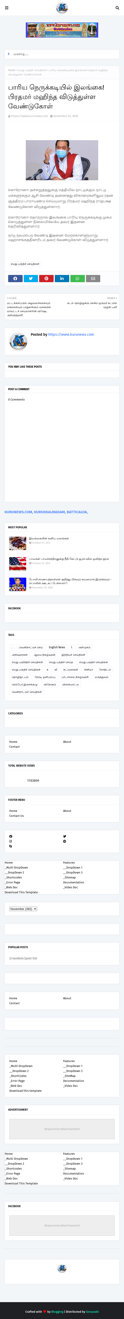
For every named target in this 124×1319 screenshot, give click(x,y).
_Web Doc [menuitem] (11, 887)
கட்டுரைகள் (70, 669)
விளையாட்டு (70, 684)
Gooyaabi (92, 1311)
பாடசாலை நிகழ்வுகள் (75, 677)
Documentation (73, 1081)
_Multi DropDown (21, 1066)
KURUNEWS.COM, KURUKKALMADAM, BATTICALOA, (46, 512)
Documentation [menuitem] (73, 882)
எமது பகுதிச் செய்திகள (93, 662)
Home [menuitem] (9, 862)
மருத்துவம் (101, 677)
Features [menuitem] (69, 862)
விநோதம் (50, 684)
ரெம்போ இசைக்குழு (25, 684)
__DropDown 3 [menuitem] (72, 872)
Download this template (25, 1090)
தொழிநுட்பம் (20, 677)
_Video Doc (70, 1085)
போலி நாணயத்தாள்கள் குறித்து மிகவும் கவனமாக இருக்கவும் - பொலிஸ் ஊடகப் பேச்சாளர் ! (70, 581)
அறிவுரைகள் (20, 654)
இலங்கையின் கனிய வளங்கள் (49, 538)
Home (11, 70)
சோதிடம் (105, 669)
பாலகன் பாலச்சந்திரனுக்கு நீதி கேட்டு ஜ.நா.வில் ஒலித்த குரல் (69, 558)
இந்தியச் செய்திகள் (73, 654)
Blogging (57, 1311)
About (67, 741)
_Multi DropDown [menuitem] (16, 867)
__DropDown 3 (72, 1071)
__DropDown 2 (19, 1071)
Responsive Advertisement (62, 1129)
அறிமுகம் (84, 647)
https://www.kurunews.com (29, 116)
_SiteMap (69, 1076)
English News (57, 647)
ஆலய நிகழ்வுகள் (44, 654)
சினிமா (88, 669)
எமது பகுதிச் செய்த (61, 662)
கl (56, 669)
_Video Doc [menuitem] (70, 887)
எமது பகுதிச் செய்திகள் (32, 70)
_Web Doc (15, 1085)
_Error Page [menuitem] (12, 882)
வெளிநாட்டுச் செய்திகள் (27, 691)
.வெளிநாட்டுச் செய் (31, 647)
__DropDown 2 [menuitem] (14, 872)
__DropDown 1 (72, 1066)
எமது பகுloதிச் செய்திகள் (27, 662)
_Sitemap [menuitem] (69, 877)
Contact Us (16, 815)
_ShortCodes (17, 1076)
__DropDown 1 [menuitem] (72, 867)
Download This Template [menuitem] (21, 892)
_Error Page (17, 1081)
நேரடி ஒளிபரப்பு (45, 677)
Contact (14, 746)
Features (69, 1061)
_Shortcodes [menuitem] (13, 877)
